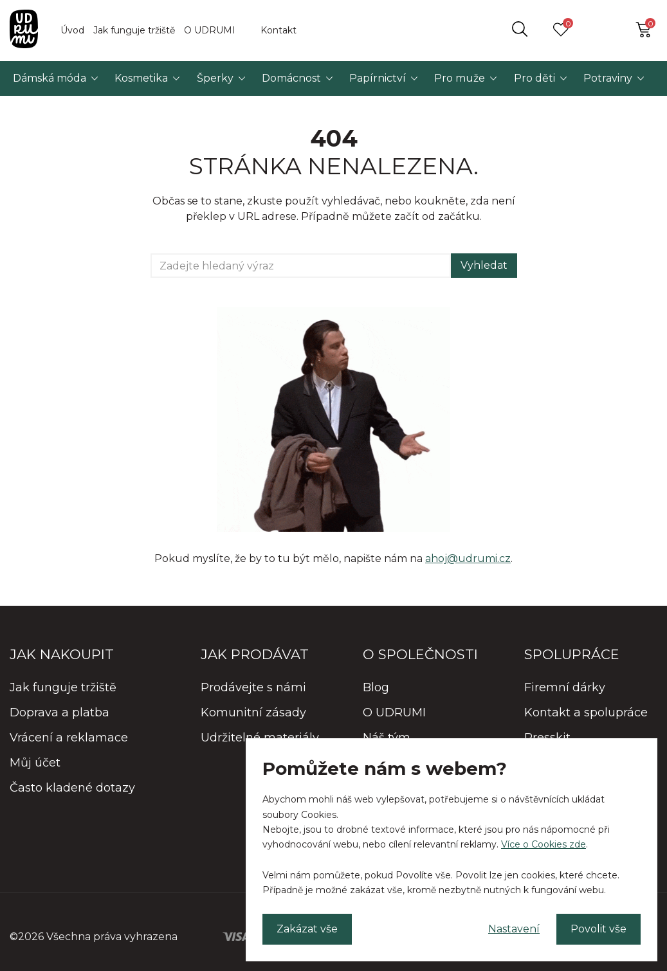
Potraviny (607, 78)
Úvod (72, 30)
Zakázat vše (307, 929)
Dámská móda (49, 78)
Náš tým (386, 738)
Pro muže (459, 78)
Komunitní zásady (253, 712)
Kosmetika (141, 78)
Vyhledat (484, 265)
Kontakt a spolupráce (586, 712)
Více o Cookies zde (543, 844)
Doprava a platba (59, 712)
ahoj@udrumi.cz (468, 558)
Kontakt (278, 30)
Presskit (547, 738)
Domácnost (291, 78)
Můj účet (35, 763)
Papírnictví (377, 78)
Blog (376, 687)
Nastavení (514, 929)
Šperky (215, 78)
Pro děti (534, 78)
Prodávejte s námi (253, 687)
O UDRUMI (209, 30)
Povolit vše (598, 929)
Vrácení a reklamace (69, 738)
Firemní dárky (564, 687)
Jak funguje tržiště (134, 30)
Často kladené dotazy (72, 788)
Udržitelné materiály (260, 738)
